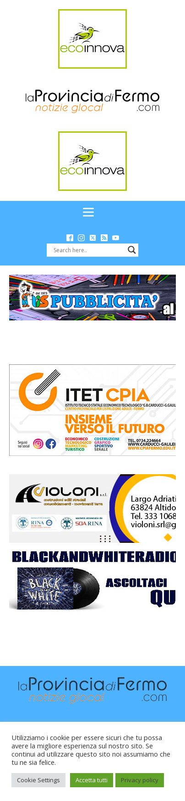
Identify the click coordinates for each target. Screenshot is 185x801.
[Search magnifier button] (131, 250)
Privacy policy (139, 780)
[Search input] (88, 250)
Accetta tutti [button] (92, 780)
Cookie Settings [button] (38, 780)
